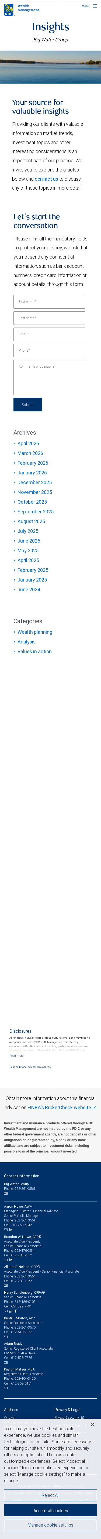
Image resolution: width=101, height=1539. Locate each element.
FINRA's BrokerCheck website (59, 1107)
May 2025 (28, 550)
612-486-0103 (25, 1301)
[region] (50, 1479)
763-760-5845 (21, 1225)
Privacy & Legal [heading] (67, 1409)
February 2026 (33, 463)
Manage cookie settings (50, 1525)
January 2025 (32, 580)
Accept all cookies (50, 1510)
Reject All (50, 1495)
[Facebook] (16, 1311)
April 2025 (28, 560)
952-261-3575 (25, 1327)
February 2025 (33, 570)
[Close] (92, 1425)
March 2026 (30, 453)
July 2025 (28, 531)
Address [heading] (11, 1409)
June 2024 (29, 589)
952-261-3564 (25, 1276)
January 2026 (32, 473)
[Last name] (49, 318)
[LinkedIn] (11, 1229)
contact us (46, 179)
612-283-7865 (21, 1281)
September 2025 (36, 511)
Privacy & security (67, 1417)
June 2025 (29, 541)
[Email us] (6, 1193)
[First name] (49, 302)
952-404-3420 (25, 1378)
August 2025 (31, 521)
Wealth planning (35, 632)
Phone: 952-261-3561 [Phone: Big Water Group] (20, 1188)
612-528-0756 (21, 1357)
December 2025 (35, 482)
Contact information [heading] (21, 1176)
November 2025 (35, 492)
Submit (28, 404)
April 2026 (28, 443)
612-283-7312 (21, 1255)
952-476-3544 (25, 1250)
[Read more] (16, 1056)
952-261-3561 (25, 1220)
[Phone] (49, 350)
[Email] (49, 334)
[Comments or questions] (49, 377)
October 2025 (32, 502)
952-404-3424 (25, 1353)
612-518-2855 (21, 1332)
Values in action (35, 651)
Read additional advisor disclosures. (30, 1067)
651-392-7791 (21, 1306)
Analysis (27, 642)
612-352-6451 (21, 1383)
